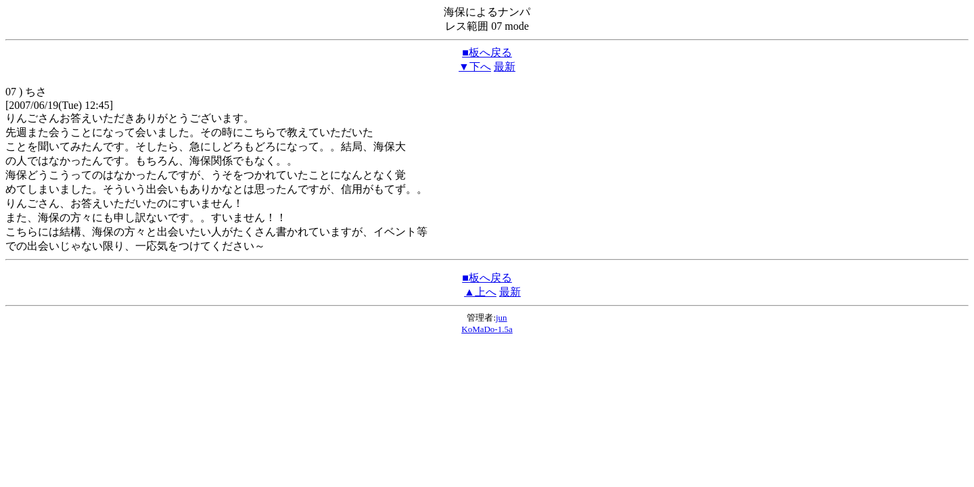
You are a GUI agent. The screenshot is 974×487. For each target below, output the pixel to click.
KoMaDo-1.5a (486, 329)
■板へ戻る (487, 52)
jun (501, 317)
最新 (504, 66)
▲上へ (480, 292)
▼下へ (475, 66)
